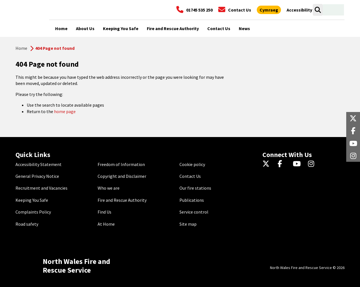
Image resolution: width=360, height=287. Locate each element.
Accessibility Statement (38, 164)
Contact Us (190, 176)
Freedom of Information (121, 164)
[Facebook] (282, 164)
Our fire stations (195, 188)
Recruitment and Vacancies (41, 188)
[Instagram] (313, 164)
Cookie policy (192, 164)
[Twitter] (267, 164)
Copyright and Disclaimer (122, 176)
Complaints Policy (33, 212)
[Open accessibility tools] (299, 10)
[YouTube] (298, 164)
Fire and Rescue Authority (122, 200)
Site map (188, 224)
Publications (191, 200)
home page (65, 111)
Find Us (104, 212)
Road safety (26, 224)
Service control (193, 212)
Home (21, 48)
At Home (106, 224)
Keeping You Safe (31, 200)
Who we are (109, 188)
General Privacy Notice (37, 176)
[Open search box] (318, 10)
